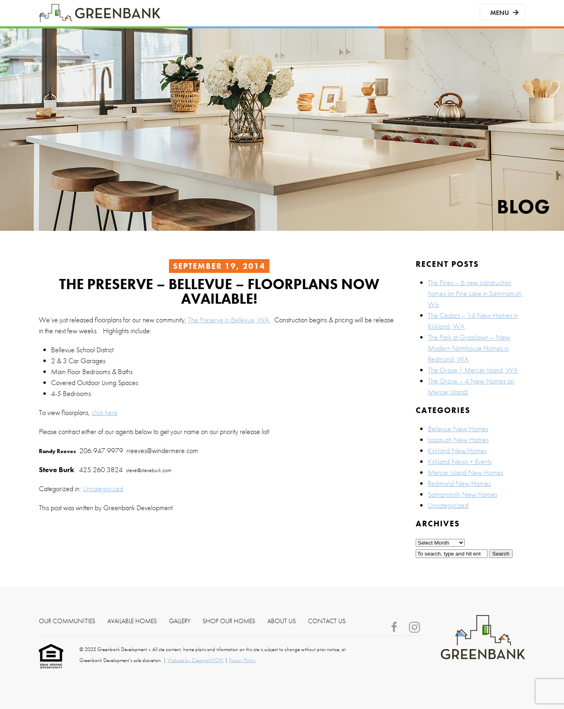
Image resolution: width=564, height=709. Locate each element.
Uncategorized (103, 488)
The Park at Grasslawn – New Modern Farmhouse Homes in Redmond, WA (469, 348)
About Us (281, 621)
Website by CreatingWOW (195, 660)
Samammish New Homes (462, 494)
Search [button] (500, 554)
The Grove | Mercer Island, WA (473, 370)
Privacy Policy (242, 660)
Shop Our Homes (229, 621)
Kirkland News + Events (459, 461)
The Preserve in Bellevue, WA (228, 319)
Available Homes (132, 621)
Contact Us (327, 621)
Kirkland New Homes (457, 450)
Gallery (179, 621)
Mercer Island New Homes (465, 472)
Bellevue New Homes (458, 428)
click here (105, 412)
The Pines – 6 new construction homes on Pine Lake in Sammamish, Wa (475, 293)
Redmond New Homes (459, 483)
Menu (499, 13)
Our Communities (67, 621)
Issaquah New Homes (458, 439)
